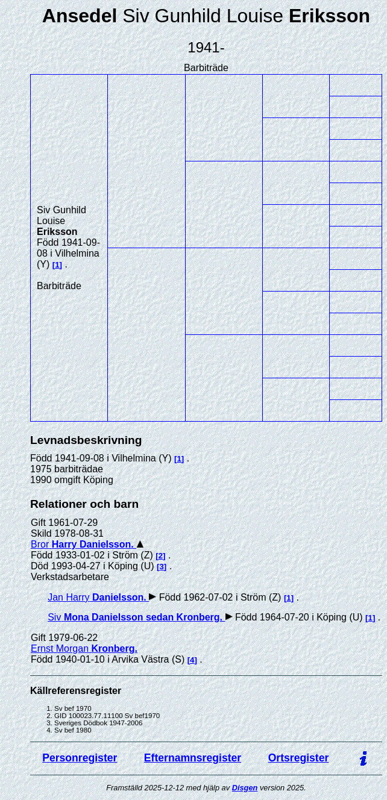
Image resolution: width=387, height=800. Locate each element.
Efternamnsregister (192, 758)
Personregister (79, 758)
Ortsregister (298, 758)
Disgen (245, 787)
